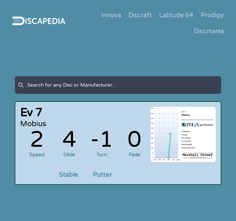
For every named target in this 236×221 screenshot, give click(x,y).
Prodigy (212, 15)
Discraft (140, 15)
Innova (111, 15)
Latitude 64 (176, 15)
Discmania (209, 31)
